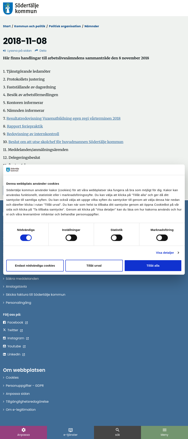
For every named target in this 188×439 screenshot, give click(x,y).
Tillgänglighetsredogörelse (27, 401)
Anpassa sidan (18, 393)
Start (7, 26)
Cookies (12, 377)
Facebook (15, 322)
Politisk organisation (65, 26)
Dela (40, 50)
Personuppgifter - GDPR (25, 385)
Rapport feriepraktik (25, 126)
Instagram (15, 338)
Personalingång (18, 302)
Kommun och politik (29, 26)
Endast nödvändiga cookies (35, 265)
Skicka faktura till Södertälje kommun (35, 294)
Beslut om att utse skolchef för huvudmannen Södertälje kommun (65, 141)
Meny (164, 432)
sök (117, 432)
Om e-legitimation (21, 409)
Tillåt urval (94, 265)
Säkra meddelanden (22, 278)
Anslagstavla (16, 286)
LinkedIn (13, 354)
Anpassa (23, 432)
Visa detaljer (165, 252)
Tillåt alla (153, 265)
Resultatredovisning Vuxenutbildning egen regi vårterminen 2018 (63, 118)
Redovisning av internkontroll (33, 134)
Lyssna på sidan (17, 50)
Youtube (14, 346)
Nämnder (92, 26)
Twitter (12, 330)
